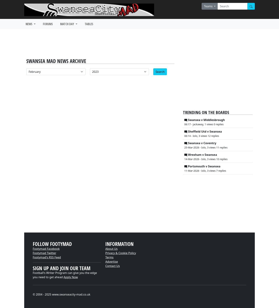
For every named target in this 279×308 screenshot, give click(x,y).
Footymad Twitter (44, 253)
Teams (208, 6)
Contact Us (112, 266)
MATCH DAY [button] (67, 24)
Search (160, 72)
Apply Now (71, 277)
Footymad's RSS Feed (47, 257)
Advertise (111, 262)
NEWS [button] (29, 24)
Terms (109, 257)
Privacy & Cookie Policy (120, 253)
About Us (111, 249)
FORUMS (48, 24)
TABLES (89, 24)
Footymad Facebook (46, 249)
